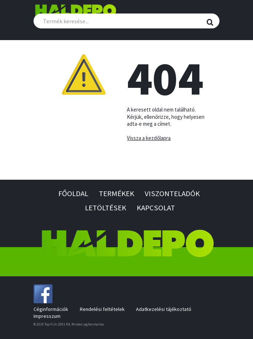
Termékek (116, 193)
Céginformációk (51, 309)
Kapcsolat (156, 208)
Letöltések (105, 208)
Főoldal (73, 193)
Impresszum (47, 316)
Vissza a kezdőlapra (149, 138)
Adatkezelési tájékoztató (163, 309)
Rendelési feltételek (102, 309)
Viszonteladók (172, 193)
